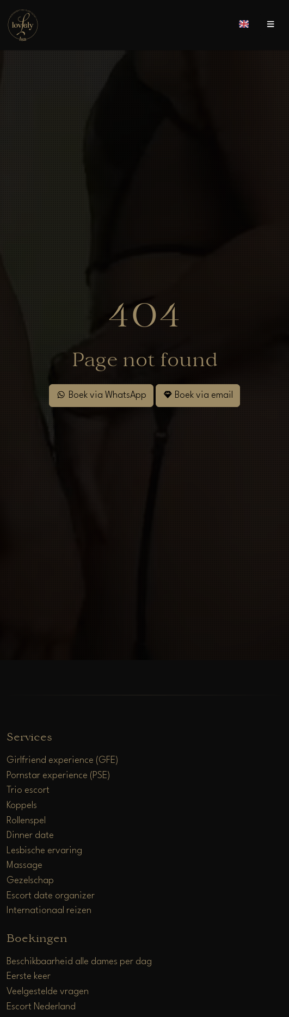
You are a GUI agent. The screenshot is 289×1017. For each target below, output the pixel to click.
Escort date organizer (51, 896)
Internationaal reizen (49, 910)
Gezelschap (30, 880)
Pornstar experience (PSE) (58, 775)
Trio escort (28, 790)
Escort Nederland (41, 1007)
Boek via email (198, 395)
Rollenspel (26, 820)
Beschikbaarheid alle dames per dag (79, 961)
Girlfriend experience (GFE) (63, 760)
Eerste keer (29, 976)
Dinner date (30, 835)
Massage (24, 865)
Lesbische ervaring (44, 850)
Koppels (22, 805)
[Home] (23, 24)
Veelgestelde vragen (48, 991)
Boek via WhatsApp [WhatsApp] (101, 395)
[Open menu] (270, 25)
